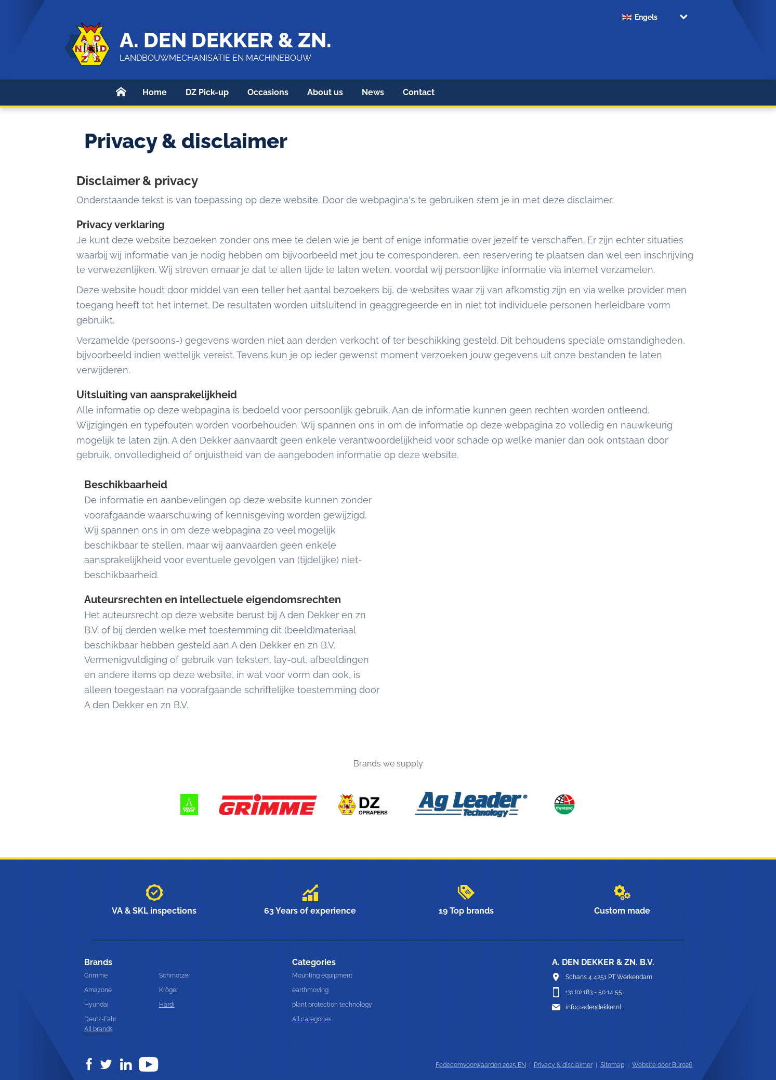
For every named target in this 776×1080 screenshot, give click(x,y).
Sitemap (612, 1065)
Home (154, 92)
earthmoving (310, 990)
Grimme (96, 975)
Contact (419, 92)
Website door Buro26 (662, 1065)
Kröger (168, 990)
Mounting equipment (322, 975)
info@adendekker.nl (593, 1007)
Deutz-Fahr (100, 1019)
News (373, 92)
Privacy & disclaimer (563, 1065)
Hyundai (96, 1004)
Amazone (98, 990)
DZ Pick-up (207, 92)
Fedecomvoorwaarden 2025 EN (481, 1065)
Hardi (167, 1004)
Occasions (267, 92)
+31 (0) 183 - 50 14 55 (593, 992)
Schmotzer (174, 975)
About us (325, 92)
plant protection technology (332, 1004)
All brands (98, 1029)
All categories (312, 1019)
